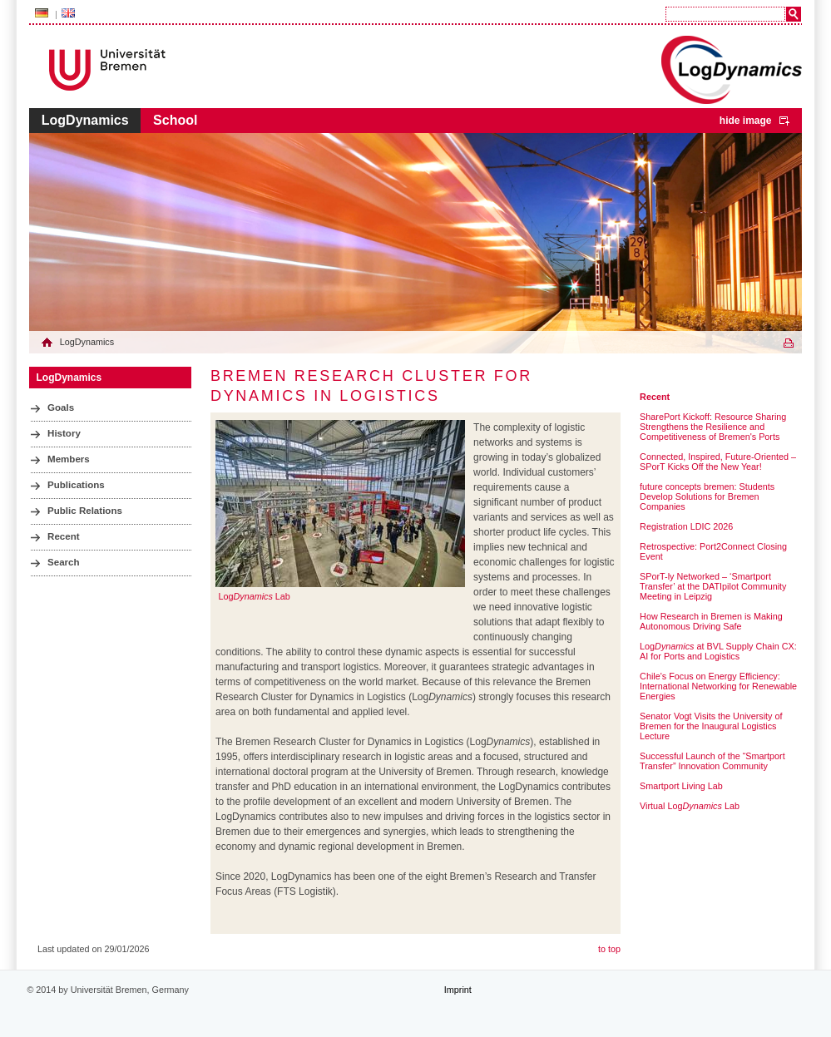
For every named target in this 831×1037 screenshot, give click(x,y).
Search (63, 562)
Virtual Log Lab (689, 806)
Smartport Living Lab (681, 786)
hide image (746, 120)
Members (68, 459)
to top (609, 949)
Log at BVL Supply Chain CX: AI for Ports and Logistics (718, 651)
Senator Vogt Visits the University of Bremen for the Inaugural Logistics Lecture (711, 726)
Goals (60, 407)
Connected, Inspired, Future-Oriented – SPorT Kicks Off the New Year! (718, 462)
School (175, 120)
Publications (76, 485)
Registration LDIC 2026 (686, 526)
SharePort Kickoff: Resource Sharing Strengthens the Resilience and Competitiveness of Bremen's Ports (713, 427)
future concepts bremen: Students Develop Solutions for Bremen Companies (707, 496)
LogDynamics (85, 120)
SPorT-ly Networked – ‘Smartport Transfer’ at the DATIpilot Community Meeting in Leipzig (713, 586)
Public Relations (84, 511)
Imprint (458, 990)
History (64, 433)
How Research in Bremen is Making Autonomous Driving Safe (711, 621)
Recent (63, 536)
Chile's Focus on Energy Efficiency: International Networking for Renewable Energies (718, 686)
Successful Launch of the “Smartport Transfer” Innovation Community (712, 761)
